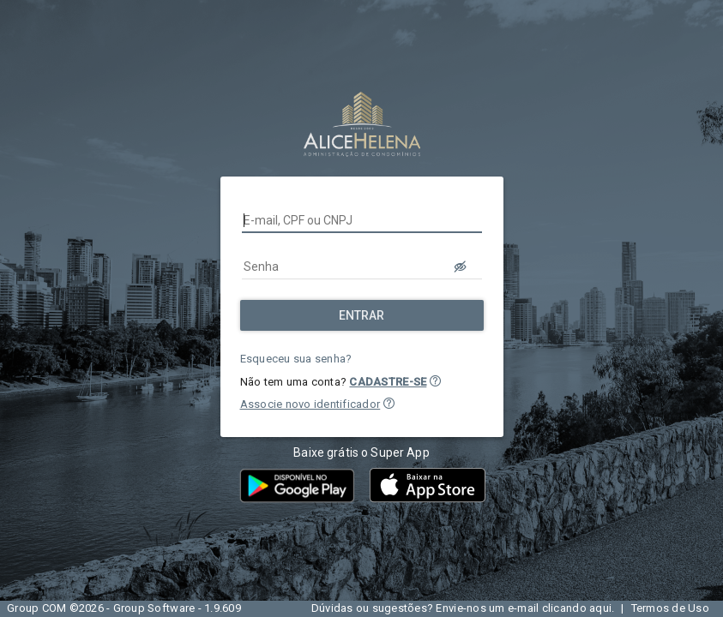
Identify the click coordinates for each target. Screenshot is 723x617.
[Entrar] (362, 315)
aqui (600, 608)
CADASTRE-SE (387, 381)
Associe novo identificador (310, 404)
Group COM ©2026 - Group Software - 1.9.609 (124, 608)
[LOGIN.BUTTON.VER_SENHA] (461, 266)
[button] (435, 380)
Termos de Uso (670, 608)
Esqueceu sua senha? (296, 358)
